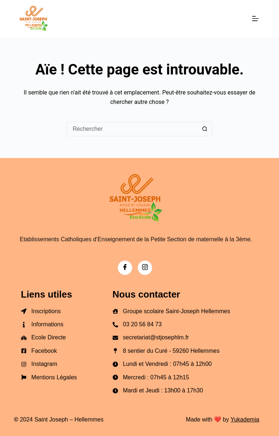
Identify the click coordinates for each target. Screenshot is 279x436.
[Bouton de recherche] (205, 129)
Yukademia (244, 419)
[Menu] (255, 18)
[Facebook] (125, 268)
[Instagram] (145, 268)
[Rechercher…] (132, 129)
